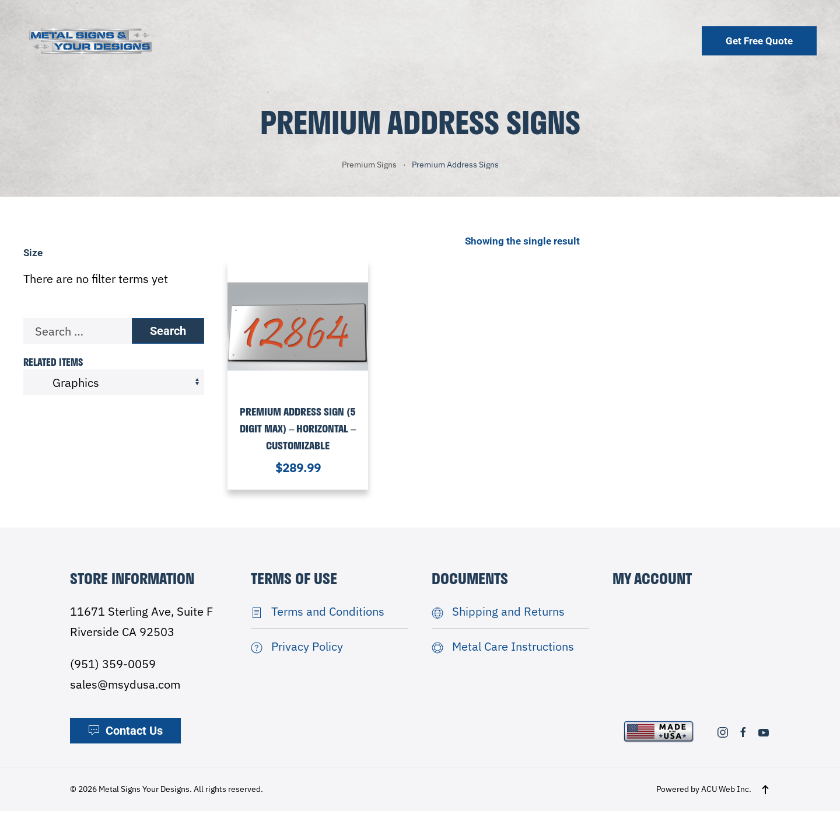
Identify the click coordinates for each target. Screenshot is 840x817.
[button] (765, 794)
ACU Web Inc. (726, 795)
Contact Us (125, 736)
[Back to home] (90, 40)
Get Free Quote (759, 41)
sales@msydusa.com (125, 690)
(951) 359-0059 (113, 670)
